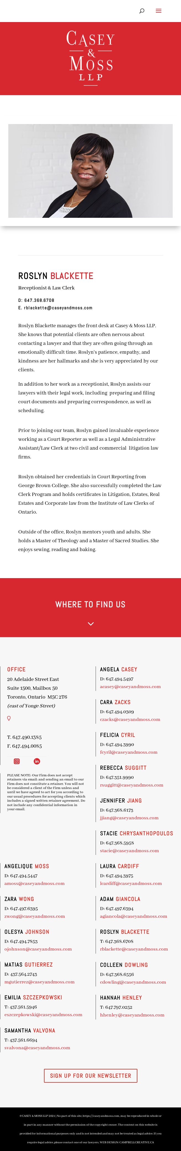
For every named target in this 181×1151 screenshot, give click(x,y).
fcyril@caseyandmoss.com (89, 764)
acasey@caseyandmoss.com (90, 705)
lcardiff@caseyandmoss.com (91, 881)
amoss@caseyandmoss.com (25, 883)
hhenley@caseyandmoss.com (91, 997)
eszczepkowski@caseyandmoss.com (31, 1008)
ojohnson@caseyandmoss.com (28, 946)
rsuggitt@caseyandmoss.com (91, 793)
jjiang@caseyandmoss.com (90, 822)
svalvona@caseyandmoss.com (27, 1041)
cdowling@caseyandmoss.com (92, 968)
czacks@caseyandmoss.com (90, 734)
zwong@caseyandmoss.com (25, 914)
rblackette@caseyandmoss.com (57, 308)
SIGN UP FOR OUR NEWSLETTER (90, 1075)
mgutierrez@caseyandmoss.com (28, 978)
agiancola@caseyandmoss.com (92, 910)
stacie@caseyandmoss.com (90, 851)
